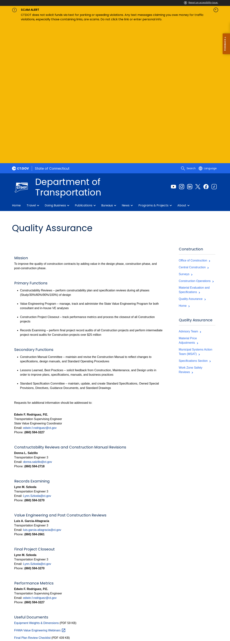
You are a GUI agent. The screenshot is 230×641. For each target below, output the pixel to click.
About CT (37, 621)
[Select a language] (208, 28)
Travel (31, 65)
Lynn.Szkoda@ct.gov (37, 355)
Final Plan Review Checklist (32, 497)
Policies (53, 621)
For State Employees (30, 625)
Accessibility (71, 621)
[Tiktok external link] (214, 46)
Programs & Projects (153, 65)
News (126, 65)
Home (16, 65)
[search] (188, 28)
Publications (83, 65)
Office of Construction (194, 120)
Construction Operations (196, 140)
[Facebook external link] (206, 46)
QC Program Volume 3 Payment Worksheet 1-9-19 (47, 527)
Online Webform (207, 588)
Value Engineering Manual (31, 534)
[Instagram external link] (181, 46)
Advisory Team (190, 191)
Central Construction (194, 127)
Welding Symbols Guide (30, 549)
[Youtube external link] (173, 46)
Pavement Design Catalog (31, 512)
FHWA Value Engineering (40, 490)
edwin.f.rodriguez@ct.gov (40, 287)
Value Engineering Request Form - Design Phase (46, 542)
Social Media (113, 621)
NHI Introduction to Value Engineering (46, 505)
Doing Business (55, 65)
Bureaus (107, 65)
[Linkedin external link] (189, 46)
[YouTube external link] (214, 570)
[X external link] (207, 570)
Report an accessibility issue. (201, 2)
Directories (92, 621)
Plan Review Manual (27, 520)
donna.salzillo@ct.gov (37, 321)
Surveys (185, 134)
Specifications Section (194, 220)
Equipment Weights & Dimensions (36, 482)
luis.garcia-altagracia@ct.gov (42, 389)
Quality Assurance (192, 158)
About (181, 65)
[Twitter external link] (197, 46)
